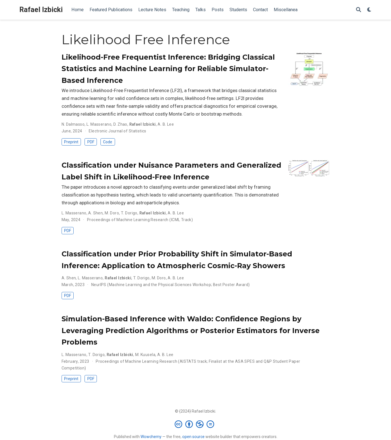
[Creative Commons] (195, 424)
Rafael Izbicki (41, 10)
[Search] (358, 10)
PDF (90, 142)
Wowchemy (151, 436)
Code (107, 142)
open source (193, 436)
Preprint (71, 142)
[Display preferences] (369, 10)
